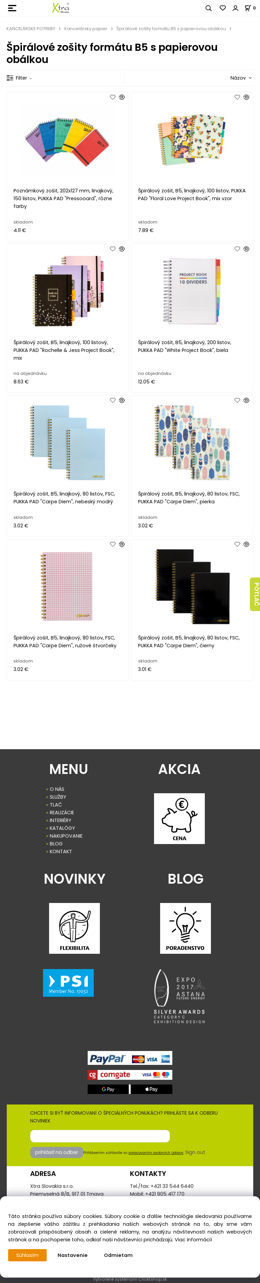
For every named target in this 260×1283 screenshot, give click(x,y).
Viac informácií (193, 1239)
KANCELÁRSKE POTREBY (30, 28)
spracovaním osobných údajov (155, 1152)
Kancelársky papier (85, 28)
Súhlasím (27, 1255)
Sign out (195, 1152)
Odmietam (118, 1255)
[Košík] (252, 8)
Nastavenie (73, 1255)
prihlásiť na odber (56, 1152)
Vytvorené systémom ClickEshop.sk (130, 1279)
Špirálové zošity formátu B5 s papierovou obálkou (171, 28)
